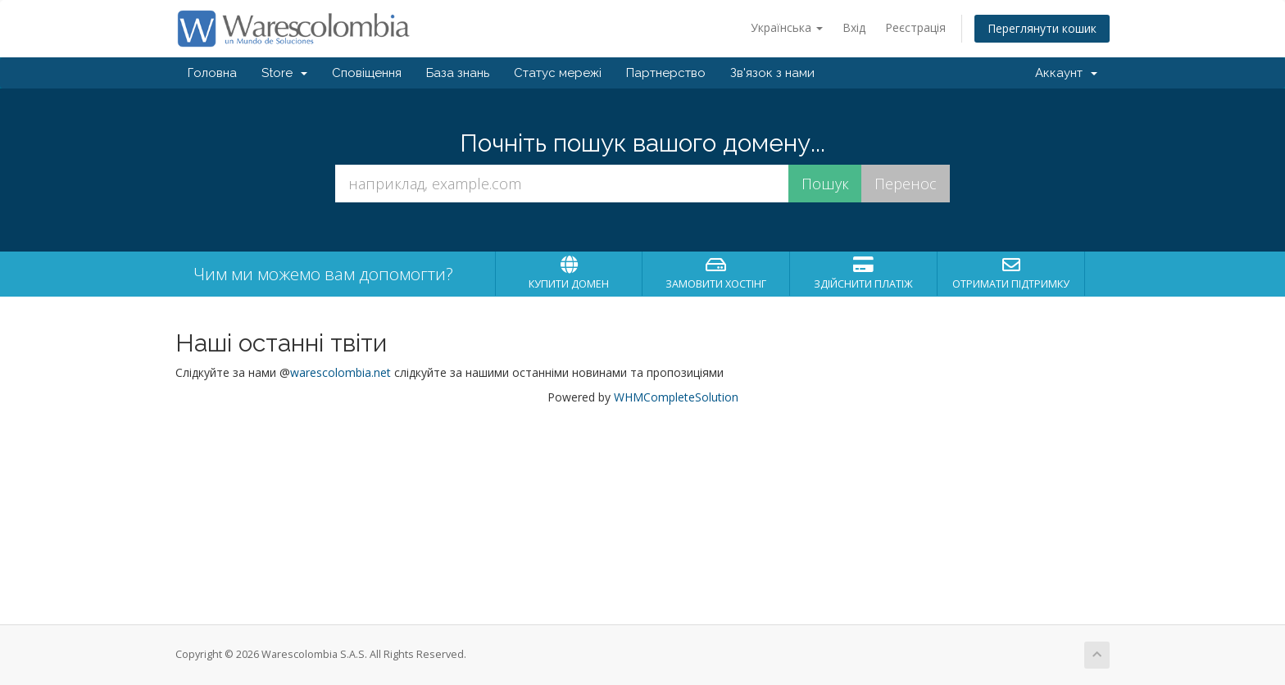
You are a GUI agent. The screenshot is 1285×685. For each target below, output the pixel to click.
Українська (787, 27)
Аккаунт (1066, 73)
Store (284, 73)
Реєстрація (915, 27)
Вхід (853, 27)
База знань (457, 73)
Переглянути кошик (1042, 28)
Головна (212, 73)
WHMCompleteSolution (676, 397)
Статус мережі (558, 73)
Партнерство (666, 73)
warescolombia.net (340, 372)
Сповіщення (367, 73)
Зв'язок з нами (772, 73)
